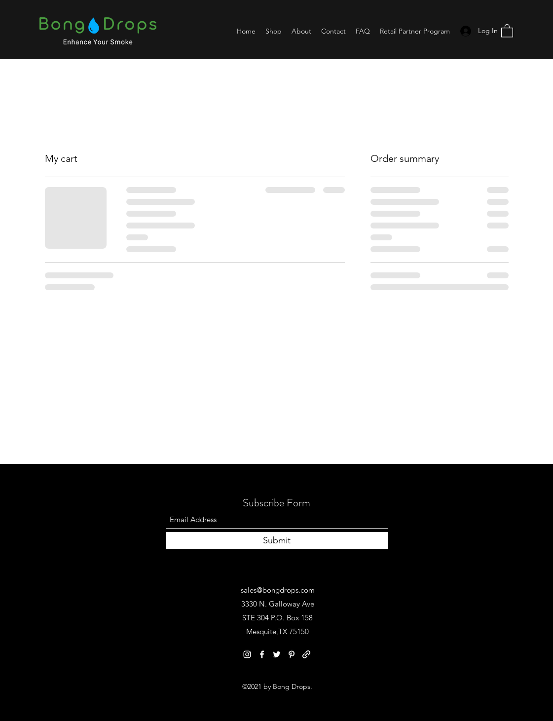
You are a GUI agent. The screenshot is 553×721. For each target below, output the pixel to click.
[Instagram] (247, 654)
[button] (507, 30)
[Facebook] (262, 654)
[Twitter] (277, 654)
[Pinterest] (291, 654)
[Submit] (277, 540)
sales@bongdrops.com (278, 590)
